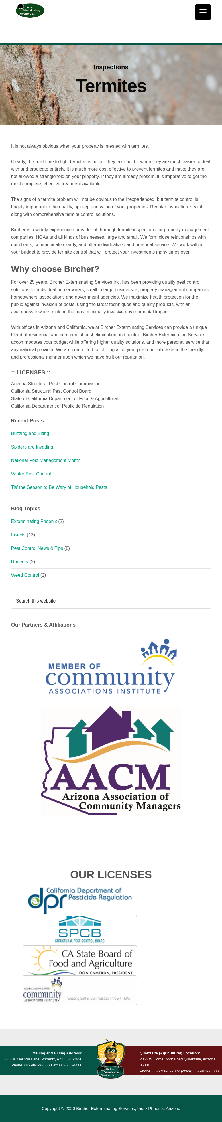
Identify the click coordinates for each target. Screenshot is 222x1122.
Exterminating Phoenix (34, 521)
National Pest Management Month (45, 460)
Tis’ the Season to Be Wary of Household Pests (59, 487)
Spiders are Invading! (32, 447)
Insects (18, 534)
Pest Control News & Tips (37, 548)
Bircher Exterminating (30, 21)
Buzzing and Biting (30, 433)
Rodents (19, 561)
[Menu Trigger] (203, 12)
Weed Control (25, 575)
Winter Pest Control (31, 473)
